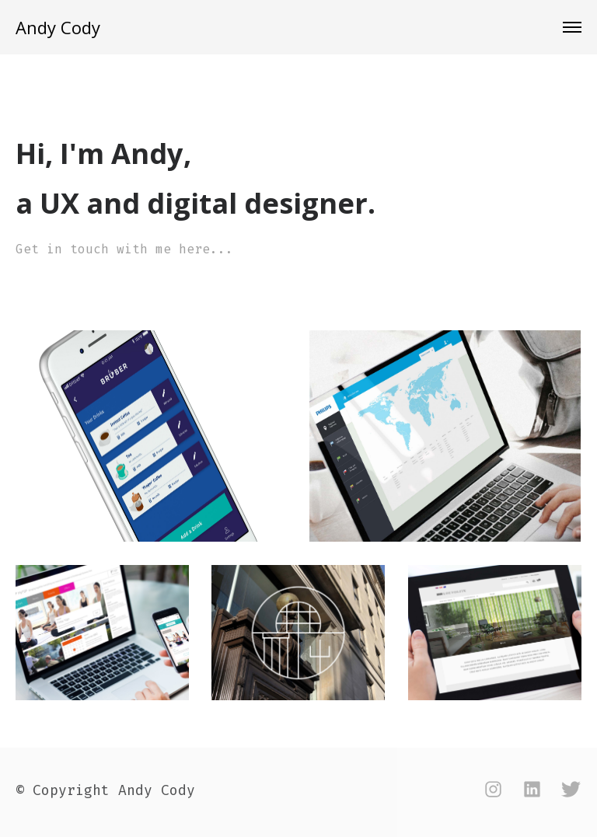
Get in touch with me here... (124, 249)
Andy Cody (58, 27)
